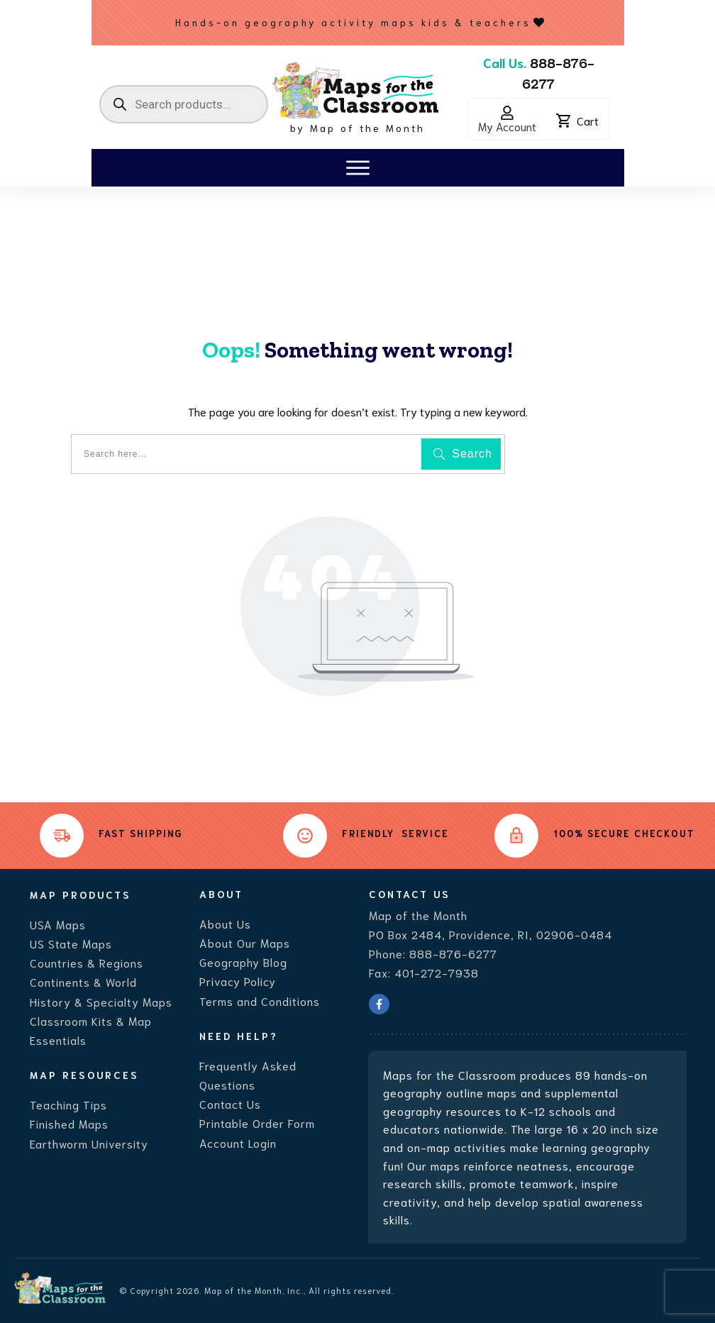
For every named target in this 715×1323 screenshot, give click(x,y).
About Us (225, 923)
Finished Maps (69, 1123)
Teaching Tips (68, 1104)
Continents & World (83, 981)
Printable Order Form (257, 1122)
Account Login (238, 1142)
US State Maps (71, 943)
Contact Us (230, 1103)
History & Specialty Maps (101, 1001)
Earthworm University (89, 1143)
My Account (507, 125)
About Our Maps (244, 942)
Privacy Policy (237, 980)
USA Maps (58, 924)
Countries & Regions (86, 962)
